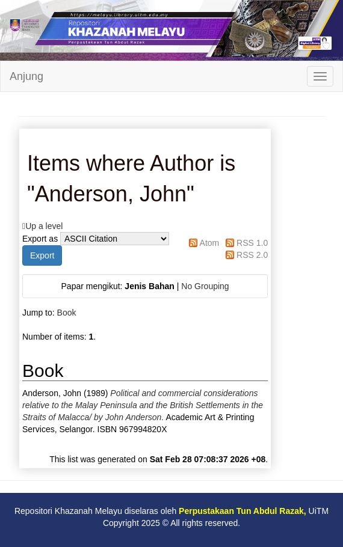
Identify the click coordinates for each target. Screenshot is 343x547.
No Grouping (205, 286)
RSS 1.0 (252, 243)
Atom (210, 243)
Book (66, 312)
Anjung (26, 76)
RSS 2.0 (252, 255)
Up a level (44, 226)
